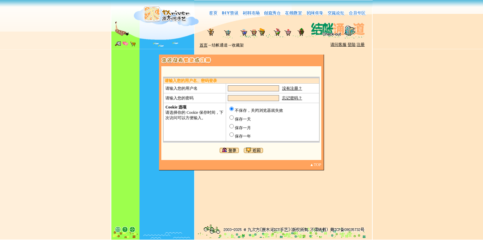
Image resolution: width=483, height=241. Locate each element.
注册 (361, 44)
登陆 (351, 44)
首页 (204, 45)
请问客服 (338, 44)
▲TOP (315, 164)
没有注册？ (292, 88)
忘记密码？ (292, 98)
